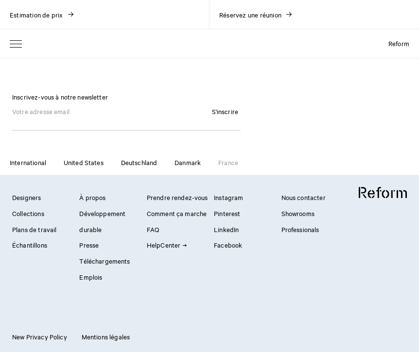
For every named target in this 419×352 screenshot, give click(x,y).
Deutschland (139, 162)
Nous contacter (303, 197)
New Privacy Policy (39, 336)
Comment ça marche (177, 213)
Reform (398, 43)
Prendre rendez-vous (177, 197)
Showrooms (297, 213)
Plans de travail (34, 229)
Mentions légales (106, 336)
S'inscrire (225, 111)
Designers (26, 197)
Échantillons (29, 244)
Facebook (228, 244)
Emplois (90, 276)
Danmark (188, 162)
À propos (92, 197)
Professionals (300, 229)
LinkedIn (226, 229)
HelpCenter (167, 244)
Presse (89, 244)
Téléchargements (104, 260)
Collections (28, 213)
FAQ (153, 229)
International (28, 162)
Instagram (228, 197)
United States (84, 162)
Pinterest (227, 213)
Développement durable (102, 221)
